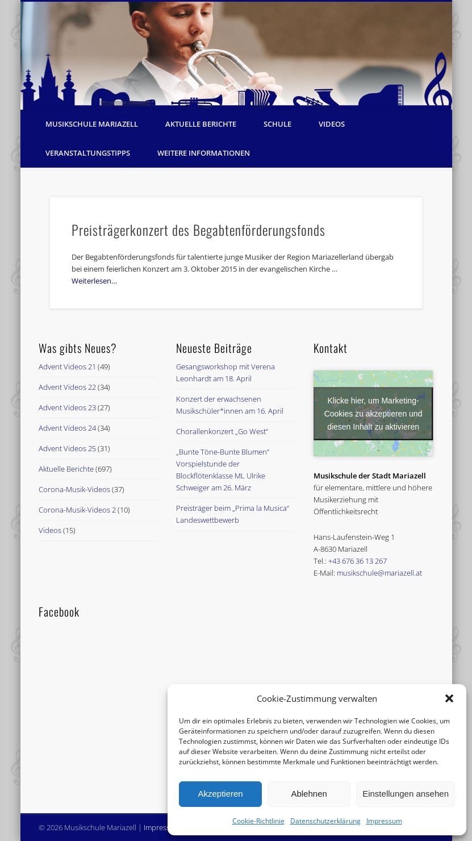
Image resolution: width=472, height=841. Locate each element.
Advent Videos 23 (67, 407)
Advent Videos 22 (67, 387)
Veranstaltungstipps (87, 153)
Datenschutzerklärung (325, 821)
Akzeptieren (220, 793)
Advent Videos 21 (67, 366)
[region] (236, 56)
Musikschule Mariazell (91, 124)
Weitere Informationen (203, 153)
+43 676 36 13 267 (357, 561)
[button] (449, 698)
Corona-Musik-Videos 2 (77, 510)
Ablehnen (309, 793)
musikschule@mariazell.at (379, 573)
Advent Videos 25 (67, 448)
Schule (277, 124)
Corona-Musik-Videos (74, 489)
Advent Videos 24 (67, 428)
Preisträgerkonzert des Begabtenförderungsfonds (198, 229)
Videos (332, 124)
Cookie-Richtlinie (258, 821)
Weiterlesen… (94, 281)
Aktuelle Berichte (200, 124)
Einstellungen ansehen (405, 793)
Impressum (384, 821)
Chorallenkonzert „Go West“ (222, 431)
